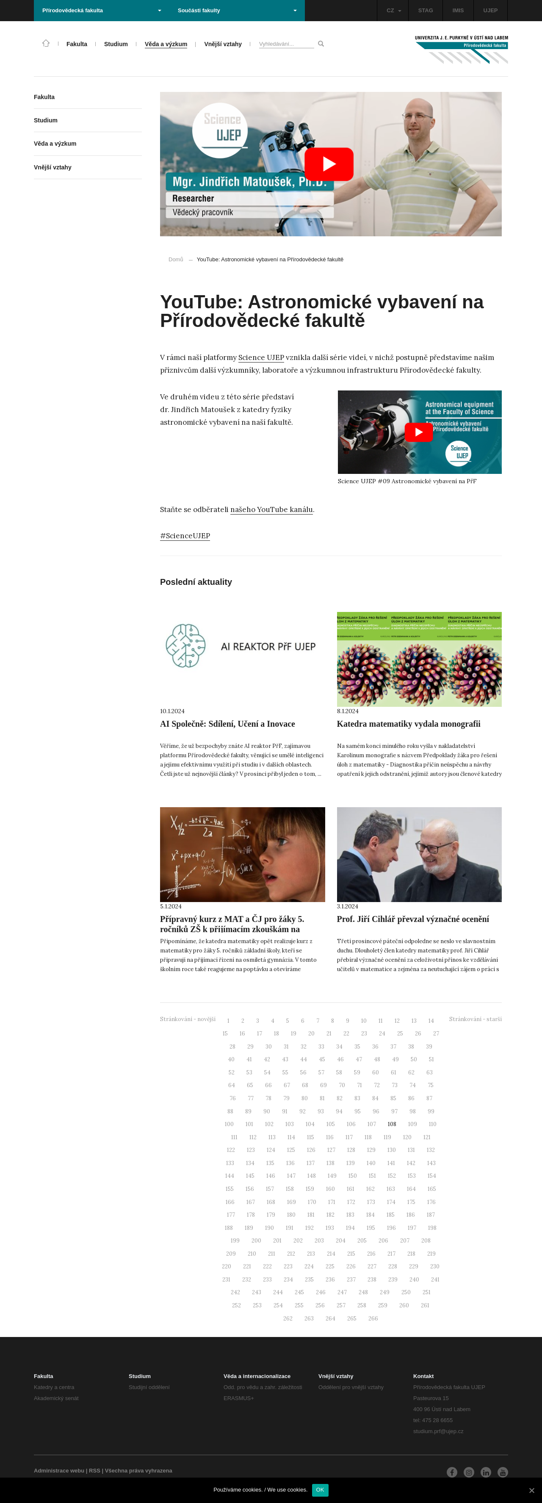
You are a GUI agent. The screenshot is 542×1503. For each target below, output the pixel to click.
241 (435, 1279)
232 (246, 1279)
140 (371, 1163)
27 (436, 1033)
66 (268, 1085)
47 (359, 1059)
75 (431, 1085)
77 (251, 1098)
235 (309, 1279)
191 (289, 1228)
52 (232, 1072)
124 (271, 1150)
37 (393, 1046)
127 (331, 1150)
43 (285, 1059)
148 (311, 1175)
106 (351, 1124)
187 (431, 1214)
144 (229, 1175)
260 (404, 1305)
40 (231, 1059)
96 (376, 1111)
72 (377, 1085)
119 (387, 1137)
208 (426, 1240)
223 (288, 1266)
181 (311, 1214)
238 (372, 1279)
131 (411, 1150)
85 (393, 1098)
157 (270, 1189)
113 (272, 1137)
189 (249, 1228)
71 (359, 1085)
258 (361, 1305)
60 (375, 1072)
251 (427, 1292)
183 (350, 1214)
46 (340, 1059)
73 (395, 1085)
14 (431, 1020)
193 (330, 1228)
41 (249, 1059)
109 (412, 1124)
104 (310, 1124)
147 (291, 1175)
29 (250, 1046)
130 (391, 1150)
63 (429, 1072)
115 (310, 1137)
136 (290, 1163)
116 (330, 1137)
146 (270, 1175)
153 (412, 1175)
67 (287, 1085)
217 (391, 1253)
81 (322, 1098)
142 (411, 1163)
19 (293, 1033)
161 (350, 1189)
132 (431, 1150)
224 (309, 1266)
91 (285, 1111)
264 (330, 1318)
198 (432, 1228)
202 (298, 1240)
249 (385, 1292)
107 (372, 1124)
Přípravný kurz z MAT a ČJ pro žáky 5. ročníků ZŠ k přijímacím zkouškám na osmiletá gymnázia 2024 (232, 929)
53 (249, 1072)
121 (427, 1137)
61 (393, 1072)
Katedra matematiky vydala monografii (409, 723)
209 (231, 1253)
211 (271, 1253)
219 (431, 1253)
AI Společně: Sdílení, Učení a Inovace (227, 723)
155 (230, 1189)
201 (277, 1240)
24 (382, 1033)
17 (259, 1033)
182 (330, 1214)
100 (229, 1124)
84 (375, 1098)
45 (322, 1059)
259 (382, 1305)
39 (429, 1046)
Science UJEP (261, 357)
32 (304, 1046)
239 (393, 1279)
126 (311, 1150)
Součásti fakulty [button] (237, 10)
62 (411, 1072)
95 (357, 1111)
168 (271, 1202)
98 (412, 1111)
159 (310, 1189)
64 (231, 1085)
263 (309, 1318)
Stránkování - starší (475, 1019)
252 (236, 1305)
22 (346, 1033)
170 (312, 1202)
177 (231, 1214)
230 (435, 1266)
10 (364, 1020)
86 (411, 1098)
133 (230, 1163)
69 (323, 1085)
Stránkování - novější (188, 1019)
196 (391, 1228)
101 (249, 1124)
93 (321, 1111)
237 (351, 1279)
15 (225, 1033)
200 (256, 1240)
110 (433, 1124)
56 (303, 1072)
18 (276, 1033)
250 (406, 1292)
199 (235, 1240)
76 (233, 1098)
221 (247, 1266)
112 (253, 1137)
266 (373, 1318)
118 (368, 1137)
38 (411, 1046)
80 (304, 1098)
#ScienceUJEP (185, 535)
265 (352, 1318)
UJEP (491, 10)
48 (377, 1059)
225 (330, 1266)
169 (291, 1202)
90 (266, 1111)
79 (286, 1098)
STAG (425, 10)
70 (342, 1085)
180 (291, 1214)
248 (363, 1292)
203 (319, 1240)
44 (303, 1059)
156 (250, 1189)
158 (290, 1189)
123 (251, 1150)
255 (299, 1305)
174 (391, 1202)
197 (412, 1228)
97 (394, 1111)
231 (226, 1279)
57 (321, 1072)
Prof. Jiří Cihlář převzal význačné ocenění (413, 919)
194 (350, 1228)
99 (431, 1111)
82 (340, 1098)
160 (330, 1189)
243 (256, 1292)
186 (410, 1214)
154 (432, 1175)
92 (302, 1111)
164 (411, 1189)
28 (232, 1046)
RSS (94, 1470)
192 (309, 1228)
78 (268, 1098)
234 (288, 1279)
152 (392, 1175)
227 (372, 1266)
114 (291, 1137)
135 (270, 1163)
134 (250, 1163)
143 (431, 1163)
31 (286, 1046)
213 (311, 1253)
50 (414, 1059)
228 (392, 1266)
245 (299, 1292)
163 (391, 1189)
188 (229, 1228)
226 (351, 1266)
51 (431, 1059)
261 (425, 1305)
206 (383, 1240)
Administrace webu (59, 1470)
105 (330, 1124)
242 (235, 1292)
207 (404, 1240)
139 (350, 1163)
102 (269, 1124)
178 (251, 1214)
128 (351, 1150)
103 (289, 1124)
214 (331, 1253)
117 (349, 1137)
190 (269, 1228)
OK (320, 1489)
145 (250, 1175)
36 (375, 1046)
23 (364, 1033)
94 (339, 1111)
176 (431, 1202)
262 (288, 1318)
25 (400, 1033)
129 (371, 1150)
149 (332, 1175)
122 (231, 1150)
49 (395, 1059)
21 (329, 1033)
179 (271, 1214)
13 (414, 1020)
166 (230, 1202)
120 (407, 1137)
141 (391, 1163)
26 (418, 1033)
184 (370, 1214)
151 (372, 1175)
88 (230, 1111)
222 (267, 1266)
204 (341, 1240)
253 (257, 1305)
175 (411, 1202)
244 (278, 1292)
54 (267, 1072)
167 (250, 1202)
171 (331, 1202)
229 (413, 1266)
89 (248, 1111)
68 (305, 1085)
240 (414, 1279)
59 (357, 1072)
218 (411, 1253)
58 (339, 1072)
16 (242, 1033)
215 (351, 1253)
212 (291, 1253)
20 (311, 1033)
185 (391, 1214)
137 (311, 1163)
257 (341, 1305)
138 (330, 1163)
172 (351, 1202)
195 (371, 1228)
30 (268, 1046)
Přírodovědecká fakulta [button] (101, 10)
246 (321, 1292)
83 (357, 1098)
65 (250, 1085)
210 (252, 1253)
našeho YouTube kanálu (271, 509)
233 (267, 1279)
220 (226, 1266)
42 (267, 1059)
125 (291, 1150)
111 (234, 1137)
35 (357, 1046)
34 (339, 1046)
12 (397, 1020)
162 (370, 1189)
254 (278, 1305)
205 (362, 1240)
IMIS (458, 10)
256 (320, 1305)
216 (371, 1253)
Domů (176, 259)
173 (371, 1202)
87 (429, 1098)
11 (381, 1020)
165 (432, 1189)
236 (330, 1279)
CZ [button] (394, 10)
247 (342, 1292)
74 (412, 1085)
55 (285, 1072)
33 (321, 1046)
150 (352, 1175)
